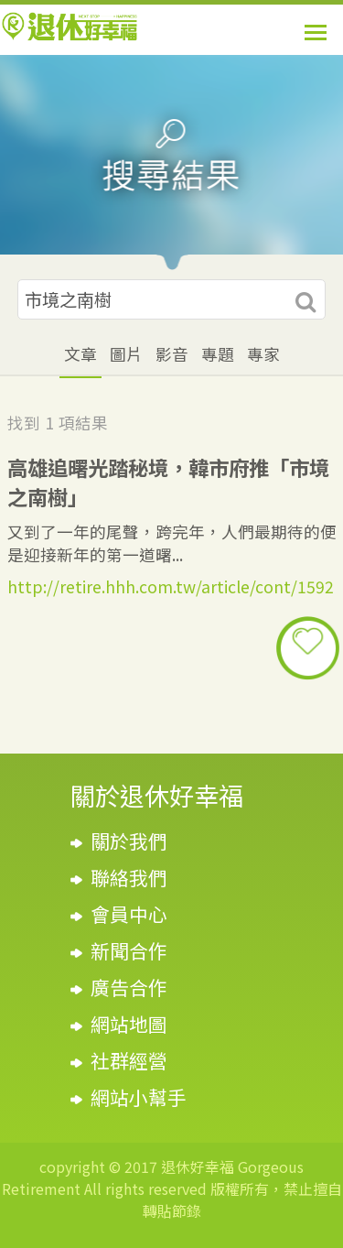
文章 (80, 353)
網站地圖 (129, 1023)
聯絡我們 (129, 877)
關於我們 (129, 840)
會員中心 (129, 914)
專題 (217, 353)
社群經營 (129, 1060)
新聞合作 (129, 950)
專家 (263, 353)
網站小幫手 (139, 1097)
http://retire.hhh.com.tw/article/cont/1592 (170, 586)
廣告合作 (129, 987)
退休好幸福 (69, 26)
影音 (171, 353)
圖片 (126, 353)
